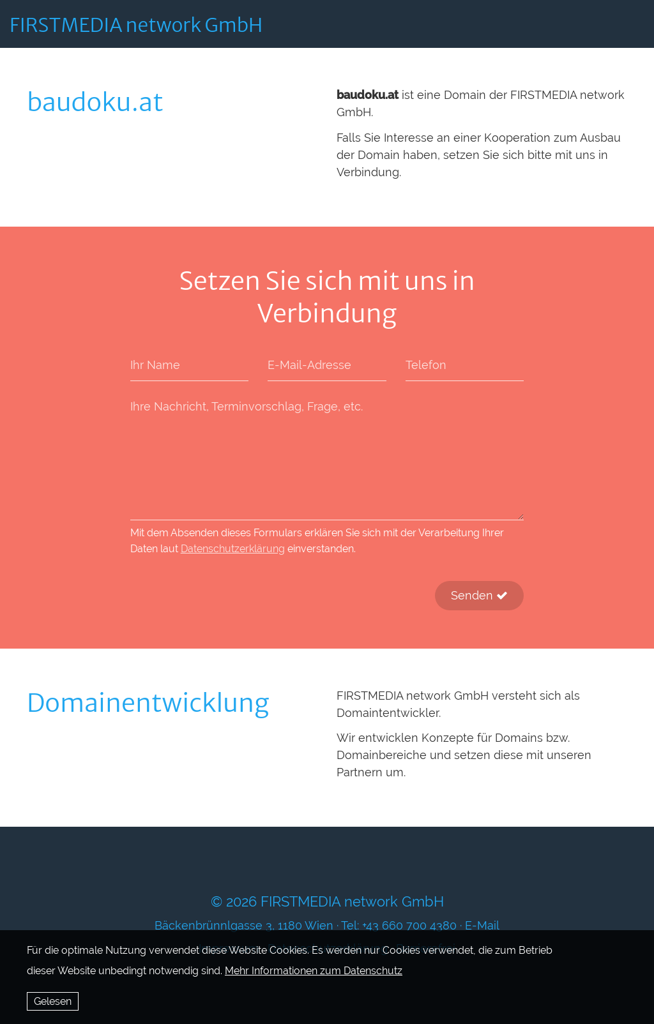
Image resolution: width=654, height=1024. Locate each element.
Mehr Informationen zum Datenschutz (313, 971)
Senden (479, 595)
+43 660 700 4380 (409, 925)
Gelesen (53, 1001)
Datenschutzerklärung (233, 549)
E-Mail (482, 925)
